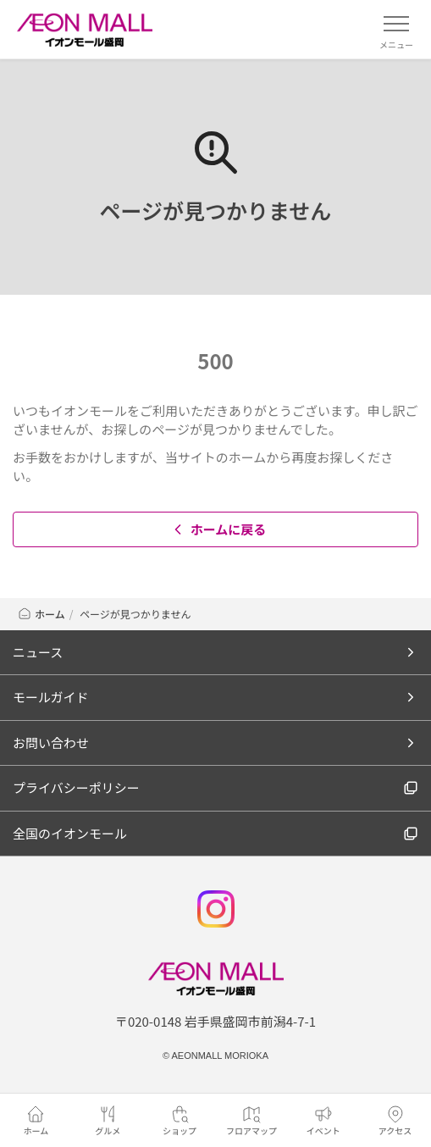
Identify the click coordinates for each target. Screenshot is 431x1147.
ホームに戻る (218, 529)
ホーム (41, 614)
